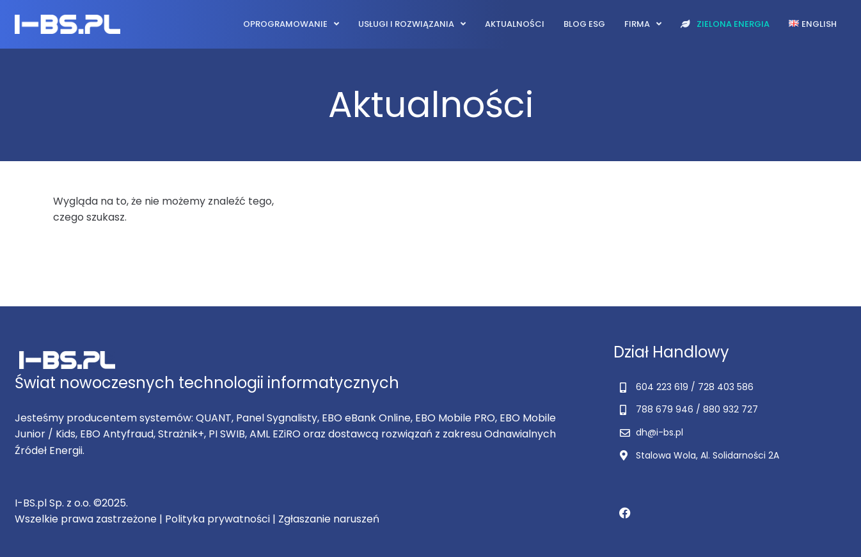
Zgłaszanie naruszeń (328, 519)
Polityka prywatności (217, 519)
